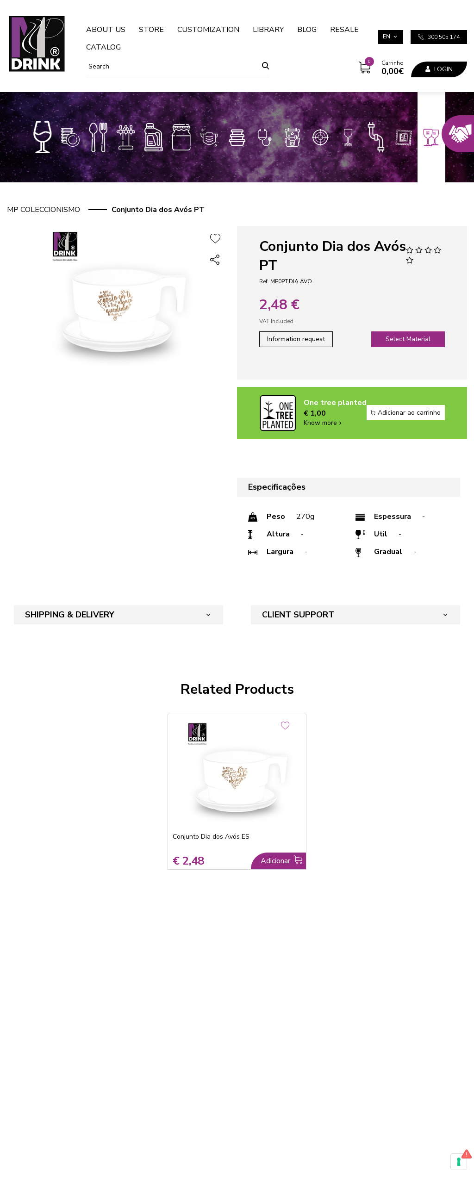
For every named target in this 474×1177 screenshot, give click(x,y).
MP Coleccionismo (43, 210)
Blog (307, 30)
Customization (208, 30)
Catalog (103, 47)
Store (151, 30)
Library (268, 30)
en (386, 36)
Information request (296, 339)
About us (105, 30)
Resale (344, 30)
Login (439, 69)
